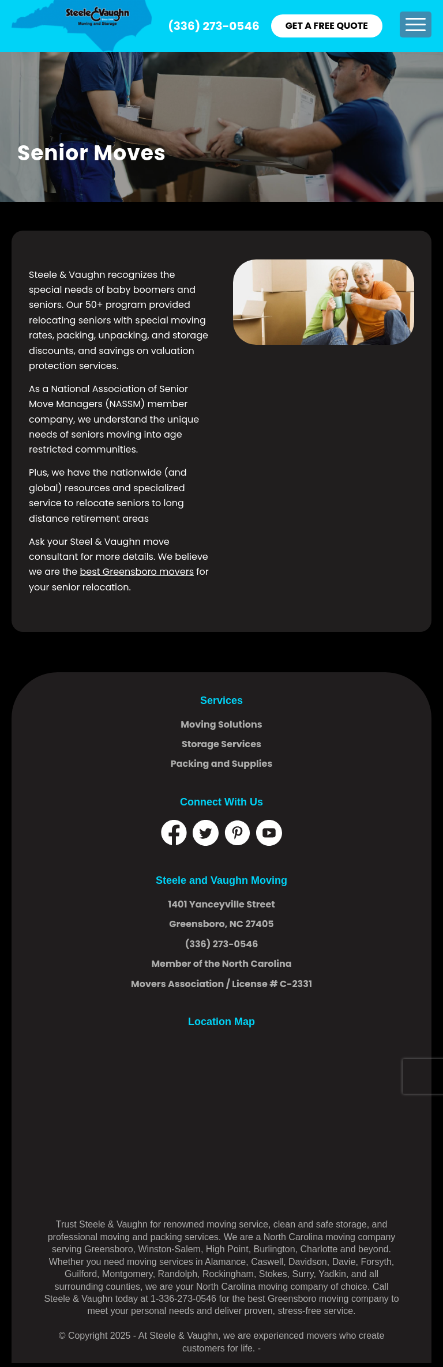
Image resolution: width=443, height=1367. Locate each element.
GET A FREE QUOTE (327, 25)
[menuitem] (415, 24)
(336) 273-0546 (213, 26)
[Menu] (416, 24)
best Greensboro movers (137, 571)
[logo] (82, 26)
